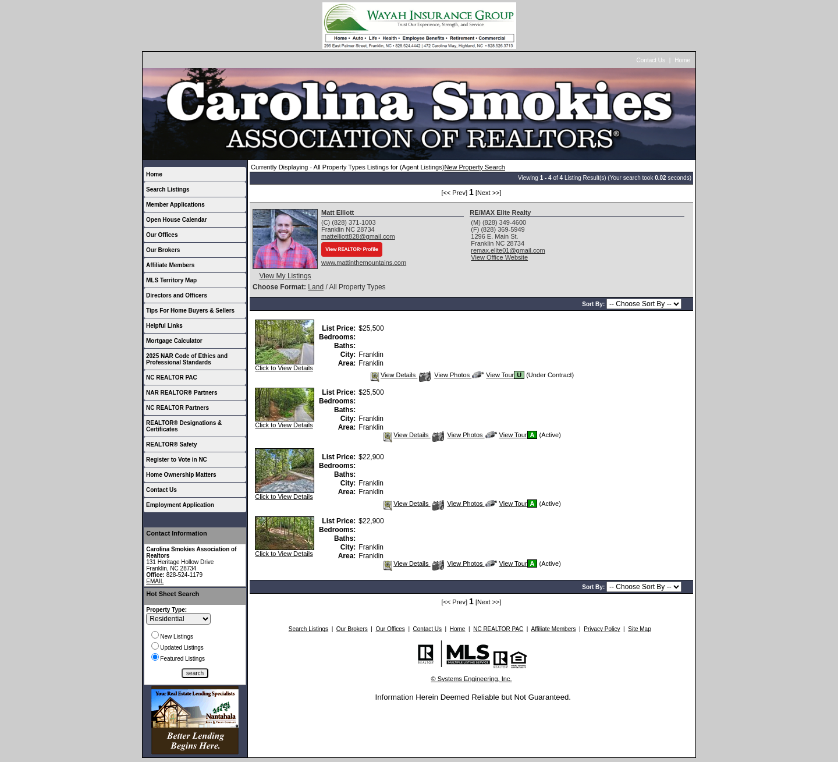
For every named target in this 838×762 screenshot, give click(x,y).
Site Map (639, 629)
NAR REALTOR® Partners (182, 392)
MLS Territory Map (171, 280)
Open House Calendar (176, 220)
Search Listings (167, 189)
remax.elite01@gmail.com (508, 250)
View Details (393, 374)
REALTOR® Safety (171, 444)
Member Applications (175, 204)
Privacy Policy (602, 629)
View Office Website (499, 257)
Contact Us (651, 60)
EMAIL (155, 581)
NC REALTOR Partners (177, 408)
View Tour (493, 374)
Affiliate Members (170, 265)
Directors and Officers (176, 295)
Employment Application (180, 505)
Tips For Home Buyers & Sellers (190, 310)
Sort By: (594, 304)
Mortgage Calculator (174, 341)
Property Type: (166, 610)
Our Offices (161, 235)
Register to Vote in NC (176, 459)
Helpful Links (164, 325)
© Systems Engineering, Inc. (471, 678)
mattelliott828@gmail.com (358, 236)
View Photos (445, 374)
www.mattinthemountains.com (363, 262)
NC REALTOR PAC (171, 377)
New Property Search (474, 167)
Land (316, 287)
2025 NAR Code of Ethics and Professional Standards (187, 359)
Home (682, 60)
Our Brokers (163, 250)
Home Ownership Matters (181, 475)
